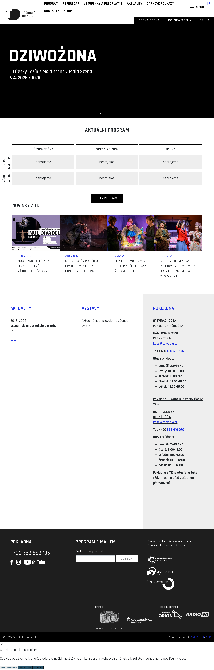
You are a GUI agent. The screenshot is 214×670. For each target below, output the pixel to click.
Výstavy (90, 308)
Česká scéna (149, 20)
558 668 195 (175, 351)
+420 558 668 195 (30, 553)
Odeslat (127, 559)
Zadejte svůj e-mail (89, 551)
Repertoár (71, 3)
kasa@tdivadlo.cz (165, 344)
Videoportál (31, 637)
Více (13, 340)
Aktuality (134, 3)
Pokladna (163, 308)
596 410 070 (175, 429)
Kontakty (51, 11)
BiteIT (208, 637)
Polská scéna (179, 20)
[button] (3, 113)
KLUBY (68, 11)
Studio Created (197, 637)
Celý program (107, 198)
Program (51, 3)
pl (208, 3)
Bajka (205, 20)
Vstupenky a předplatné (103, 3)
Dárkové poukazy (160, 3)
